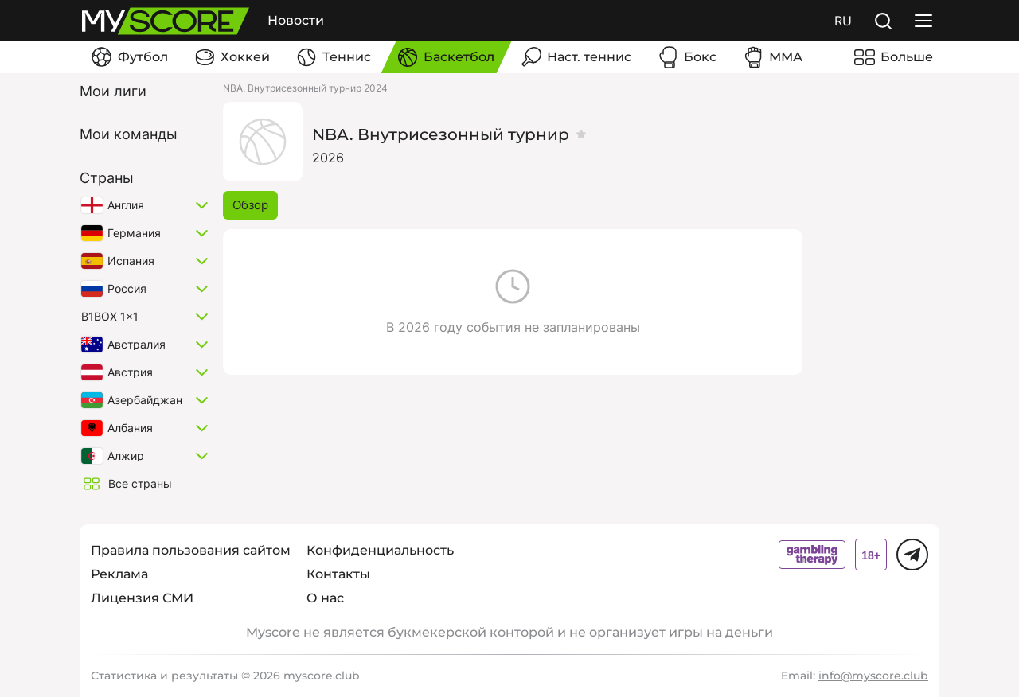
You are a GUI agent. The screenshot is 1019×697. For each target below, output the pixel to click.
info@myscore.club (873, 675)
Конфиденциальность (380, 550)
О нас (325, 597)
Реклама (119, 574)
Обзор (250, 204)
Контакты (338, 574)
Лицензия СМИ (142, 597)
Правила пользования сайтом (191, 550)
